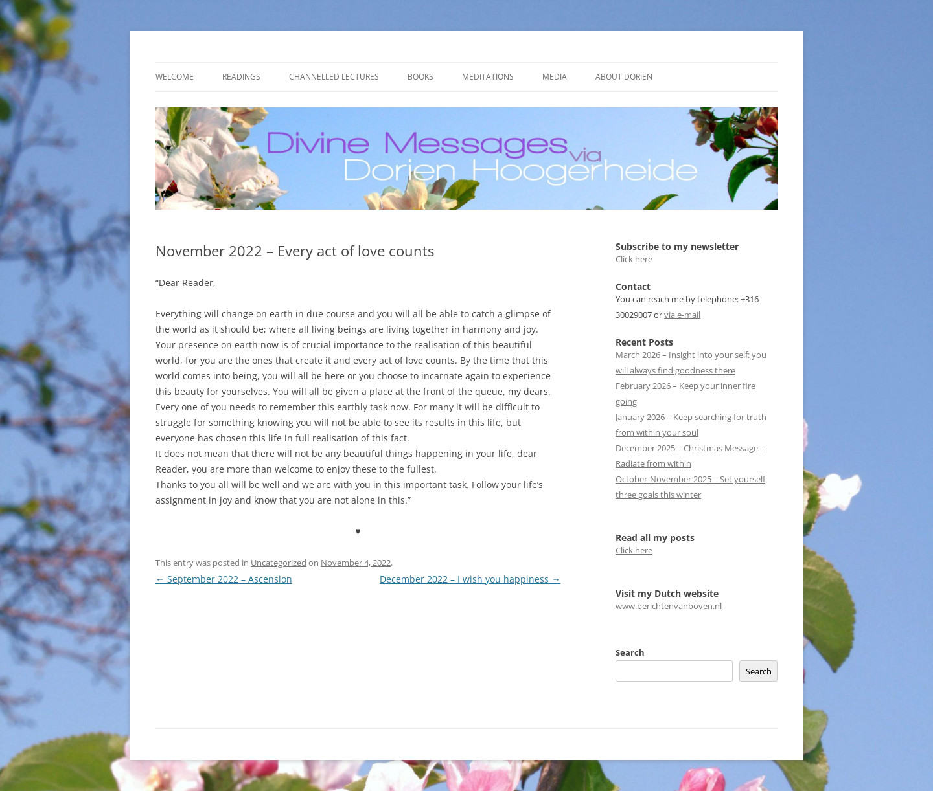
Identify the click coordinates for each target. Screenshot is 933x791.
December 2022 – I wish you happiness (470, 579)
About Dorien (623, 76)
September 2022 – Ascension (224, 579)
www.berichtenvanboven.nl (669, 606)
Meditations (488, 76)
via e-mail (682, 314)
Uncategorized (278, 562)
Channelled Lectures (334, 76)
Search (630, 652)
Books (420, 76)
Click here (634, 259)
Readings (241, 76)
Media (554, 76)
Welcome (175, 76)
